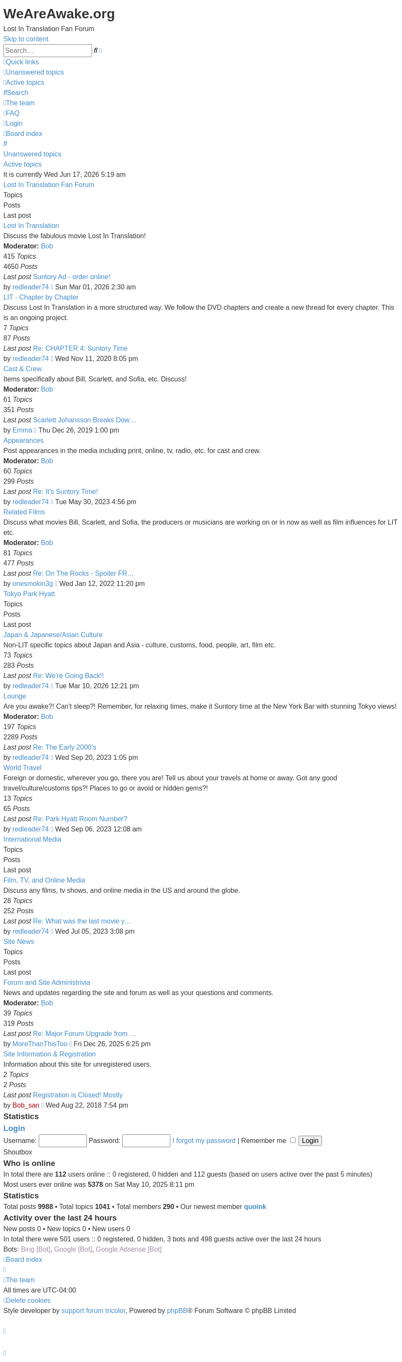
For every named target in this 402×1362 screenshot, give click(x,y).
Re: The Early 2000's (64, 747)
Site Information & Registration (49, 1054)
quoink (255, 1206)
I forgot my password (204, 1140)
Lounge (14, 696)
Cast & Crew (22, 368)
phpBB (177, 1310)
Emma (22, 430)
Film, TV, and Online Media (44, 880)
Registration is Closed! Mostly (78, 1095)
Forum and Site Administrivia (46, 982)
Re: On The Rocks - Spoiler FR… (83, 573)
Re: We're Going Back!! (68, 675)
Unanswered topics (32, 154)
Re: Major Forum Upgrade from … (84, 1033)
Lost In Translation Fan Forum (48, 184)
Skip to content (26, 39)
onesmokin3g (32, 583)
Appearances (23, 440)
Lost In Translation (31, 225)
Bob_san (25, 1105)
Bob (47, 246)
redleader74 (30, 287)
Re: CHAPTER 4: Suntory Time (80, 348)
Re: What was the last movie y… (82, 921)
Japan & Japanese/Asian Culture (53, 634)
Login (14, 1128)
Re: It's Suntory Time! (65, 491)
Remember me (268, 1140)
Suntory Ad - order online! (71, 276)
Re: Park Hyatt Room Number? (80, 818)
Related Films (24, 512)
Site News (18, 941)
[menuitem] (33, 72)
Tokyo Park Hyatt (29, 593)
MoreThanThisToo (39, 1043)
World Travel (22, 767)
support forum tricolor (93, 1310)
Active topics (22, 164)
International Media (32, 839)
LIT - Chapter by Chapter (41, 297)
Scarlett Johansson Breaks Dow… (84, 420)
